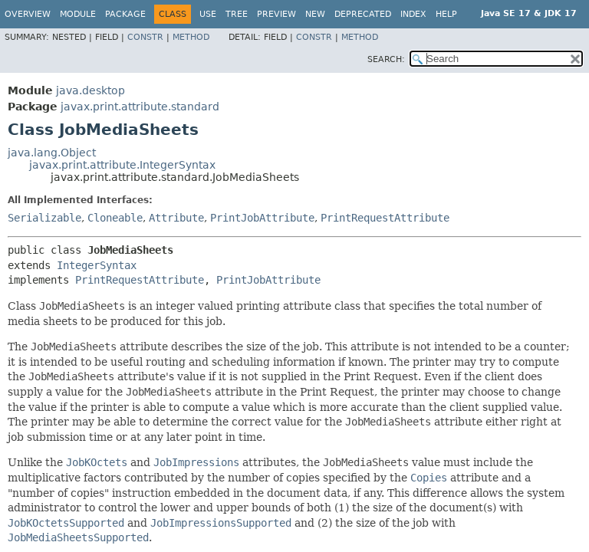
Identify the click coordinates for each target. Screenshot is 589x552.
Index (413, 14)
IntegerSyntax (97, 265)
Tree (236, 14)
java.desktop (90, 90)
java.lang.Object (52, 152)
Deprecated (362, 14)
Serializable (44, 218)
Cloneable (115, 218)
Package (125, 14)
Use (207, 14)
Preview (276, 14)
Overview (28, 14)
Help (446, 14)
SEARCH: (386, 59)
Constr (145, 37)
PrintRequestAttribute (385, 218)
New (315, 14)
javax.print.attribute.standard (140, 106)
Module (78, 14)
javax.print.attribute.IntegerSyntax (122, 165)
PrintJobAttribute (262, 218)
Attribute (176, 218)
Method (191, 37)
